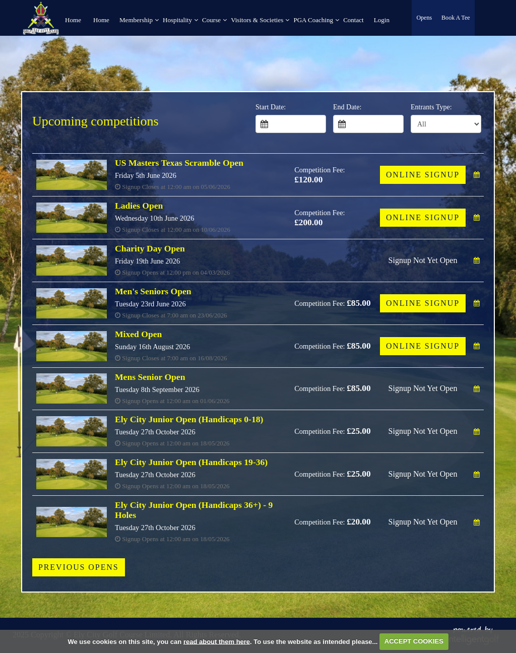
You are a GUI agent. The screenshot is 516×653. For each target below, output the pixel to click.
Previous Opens (78, 567)
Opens (424, 17)
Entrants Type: (431, 107)
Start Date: (270, 107)
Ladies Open (139, 206)
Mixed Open (138, 334)
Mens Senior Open (150, 377)
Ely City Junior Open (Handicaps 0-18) (189, 419)
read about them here (216, 641)
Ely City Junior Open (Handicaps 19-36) (191, 462)
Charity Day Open (150, 248)
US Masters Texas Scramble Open (179, 163)
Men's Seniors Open (153, 291)
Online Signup (422, 174)
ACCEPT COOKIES (413, 641)
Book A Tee (455, 17)
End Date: (347, 107)
